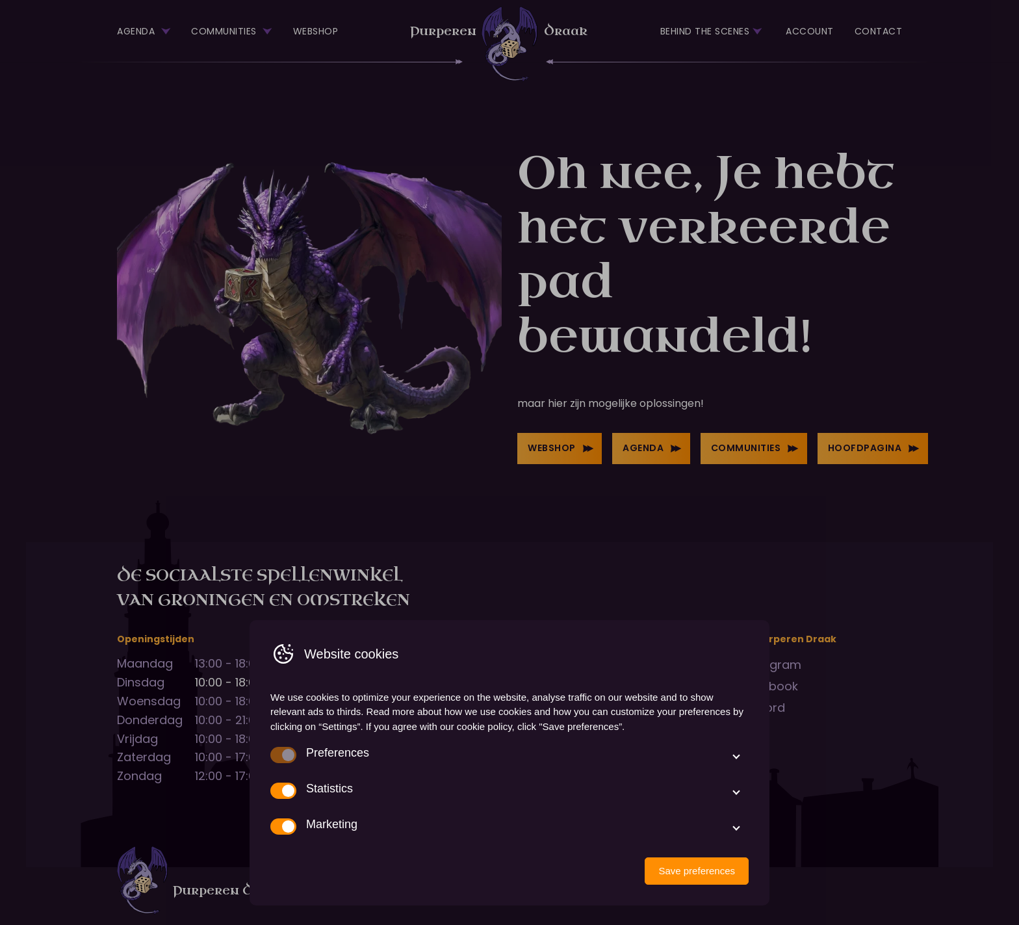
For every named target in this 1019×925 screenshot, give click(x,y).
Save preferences (696, 870)
